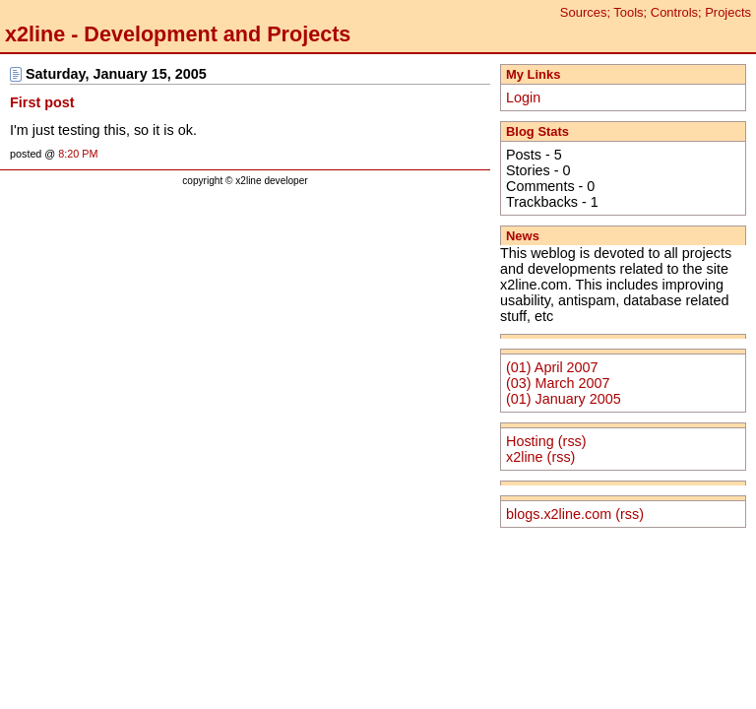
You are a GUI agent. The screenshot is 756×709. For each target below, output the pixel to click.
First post (42, 102)
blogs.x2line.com (558, 514)
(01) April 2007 (552, 367)
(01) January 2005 (563, 399)
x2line (524, 457)
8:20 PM (77, 154)
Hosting (530, 441)
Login (523, 97)
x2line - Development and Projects (177, 34)
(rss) (572, 441)
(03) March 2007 (558, 383)
